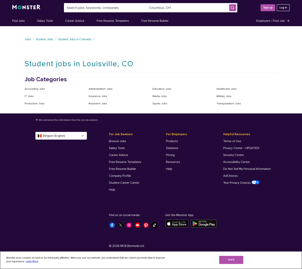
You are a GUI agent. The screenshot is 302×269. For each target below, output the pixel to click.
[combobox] (105, 7)
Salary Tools (45, 21)
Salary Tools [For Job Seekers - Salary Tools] (117, 148)
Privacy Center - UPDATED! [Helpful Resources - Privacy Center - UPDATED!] (241, 148)
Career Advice (74, 21)
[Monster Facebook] (113, 226)
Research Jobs (98, 103)
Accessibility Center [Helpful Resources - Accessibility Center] (236, 162)
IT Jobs (29, 96)
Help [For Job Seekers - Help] (112, 190)
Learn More (32, 261)
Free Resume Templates (113, 21)
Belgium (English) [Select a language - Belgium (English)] (61, 136)
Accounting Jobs (35, 89)
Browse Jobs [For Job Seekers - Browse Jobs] (117, 141)
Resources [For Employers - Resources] (173, 162)
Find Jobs (18, 21)
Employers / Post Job (273, 21)
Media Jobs (160, 96)
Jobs (28, 39)
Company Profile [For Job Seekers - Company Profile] (120, 176)
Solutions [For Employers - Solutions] (172, 148)
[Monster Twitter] (121, 226)
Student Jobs (44, 39)
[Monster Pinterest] (147, 226)
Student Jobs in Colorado (74, 39)
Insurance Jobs (98, 96)
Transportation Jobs (228, 103)
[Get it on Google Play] (205, 223)
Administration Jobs (100, 89)
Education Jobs (162, 89)
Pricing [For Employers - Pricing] (170, 155)
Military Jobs (224, 96)
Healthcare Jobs (226, 89)
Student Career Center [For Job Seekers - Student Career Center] (124, 183)
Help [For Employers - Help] (169, 169)
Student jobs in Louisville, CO (79, 64)
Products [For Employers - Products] (172, 141)
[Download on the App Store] (178, 223)
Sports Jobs (160, 103)
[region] (151, 260)
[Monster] (26, 8)
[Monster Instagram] (130, 226)
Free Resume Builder (155, 21)
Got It (231, 259)
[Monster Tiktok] (155, 226)
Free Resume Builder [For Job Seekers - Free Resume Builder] (122, 169)
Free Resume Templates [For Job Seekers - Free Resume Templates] (125, 162)
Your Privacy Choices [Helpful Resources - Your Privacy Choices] (241, 182)
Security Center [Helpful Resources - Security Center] (233, 155)
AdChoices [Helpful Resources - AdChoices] (230, 176)
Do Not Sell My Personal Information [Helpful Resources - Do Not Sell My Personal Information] (247, 169)
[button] (232, 7)
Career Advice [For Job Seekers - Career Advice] (118, 155)
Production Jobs (34, 103)
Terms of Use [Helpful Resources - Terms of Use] (232, 141)
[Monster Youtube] (138, 226)
